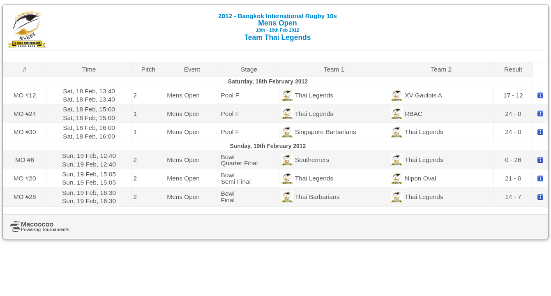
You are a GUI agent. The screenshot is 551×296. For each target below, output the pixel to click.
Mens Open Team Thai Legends (277, 27)
